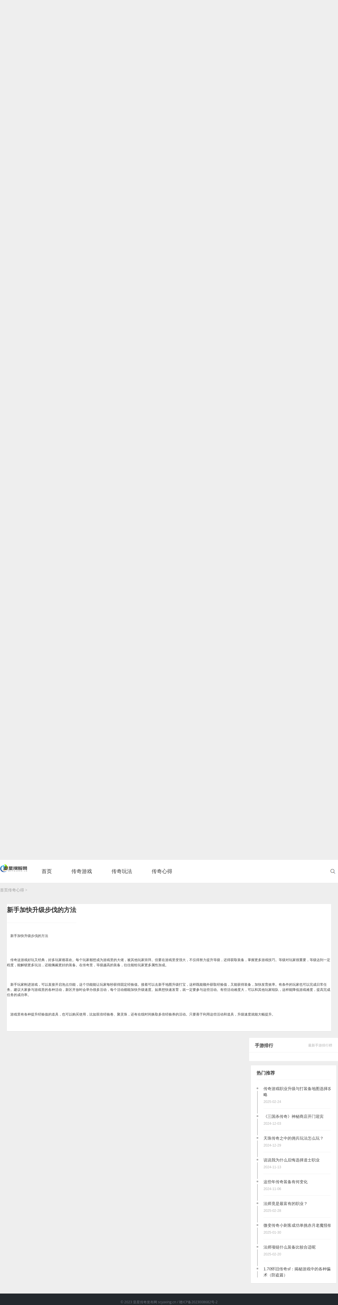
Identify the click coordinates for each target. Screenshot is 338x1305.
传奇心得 (16, 890)
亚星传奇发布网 (145, 1302)
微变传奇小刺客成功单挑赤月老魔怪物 (297, 1225)
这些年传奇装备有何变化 (285, 1181)
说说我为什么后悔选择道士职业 (291, 1160)
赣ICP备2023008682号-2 (198, 1302)
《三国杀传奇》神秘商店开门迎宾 (293, 1116)
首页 (47, 874)
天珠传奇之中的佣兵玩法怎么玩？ (293, 1138)
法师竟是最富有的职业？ (285, 1203)
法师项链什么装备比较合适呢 (289, 1247)
